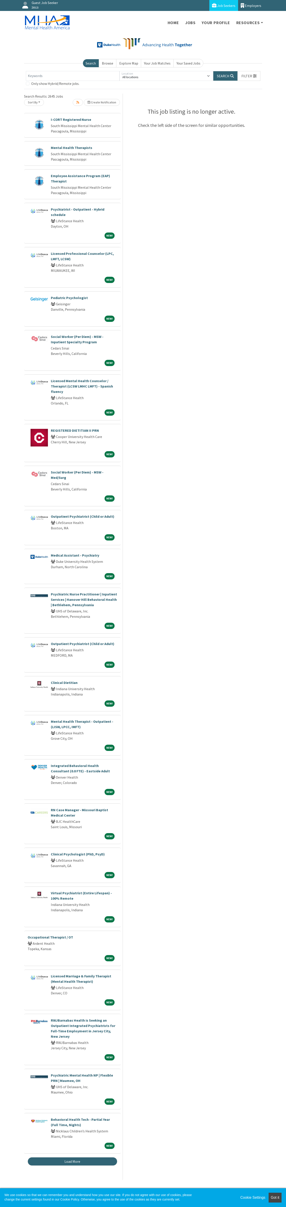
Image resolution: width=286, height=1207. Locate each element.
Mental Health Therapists (71, 147)
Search (91, 63)
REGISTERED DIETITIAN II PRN (75, 430)
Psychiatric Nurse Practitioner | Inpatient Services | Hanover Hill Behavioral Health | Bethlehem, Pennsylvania (84, 599)
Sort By (33, 102)
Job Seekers (223, 5)
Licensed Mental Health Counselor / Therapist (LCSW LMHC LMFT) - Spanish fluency (82, 386)
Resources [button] (248, 22)
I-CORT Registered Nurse (71, 119)
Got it (275, 1197)
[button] (249, 76)
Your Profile (216, 22)
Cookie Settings (252, 1197)
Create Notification (102, 102)
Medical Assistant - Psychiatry (75, 555)
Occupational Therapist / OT (50, 937)
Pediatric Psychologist (69, 297)
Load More (72, 1161)
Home (173, 22)
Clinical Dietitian (64, 682)
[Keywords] (72, 76)
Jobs (190, 22)
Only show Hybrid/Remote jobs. (55, 83)
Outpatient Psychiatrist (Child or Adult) (82, 516)
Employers (251, 5)
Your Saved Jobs (188, 63)
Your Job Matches (157, 63)
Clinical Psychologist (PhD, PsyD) (78, 854)
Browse (107, 63)
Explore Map (128, 63)
